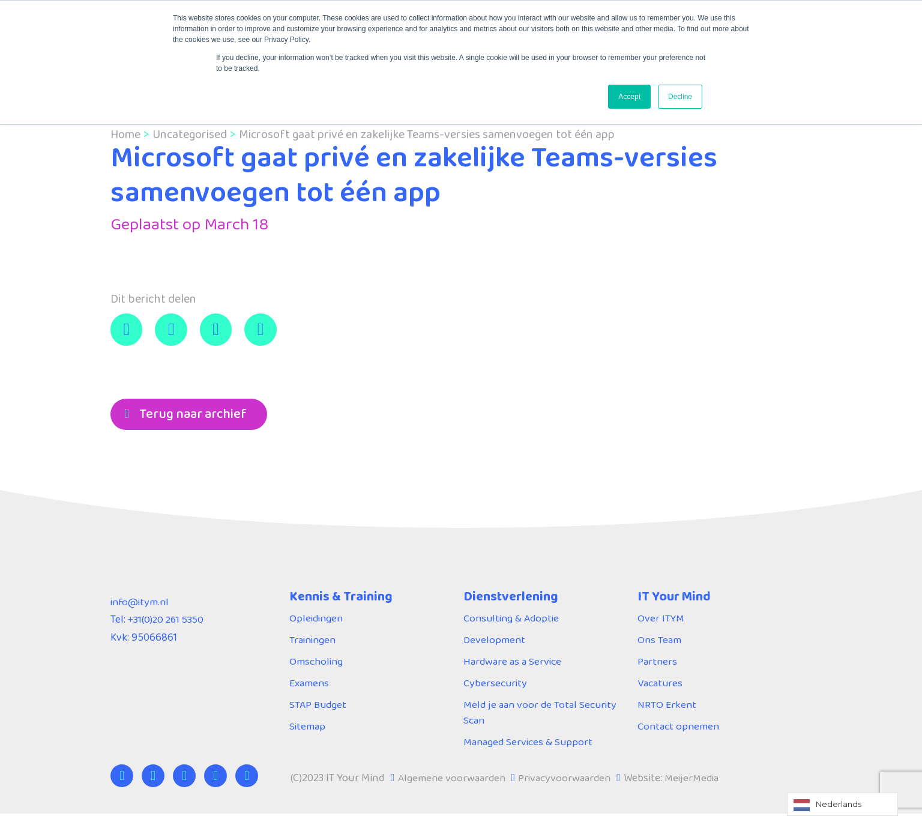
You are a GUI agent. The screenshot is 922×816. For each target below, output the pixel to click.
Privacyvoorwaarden (567, 780)
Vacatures (660, 684)
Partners (657, 663)
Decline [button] (680, 96)
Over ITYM (661, 619)
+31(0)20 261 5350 (168, 621)
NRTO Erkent (667, 706)
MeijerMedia (697, 780)
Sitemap (307, 728)
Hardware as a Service (512, 663)
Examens (310, 684)
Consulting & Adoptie (513, 619)
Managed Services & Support (529, 744)
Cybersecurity (495, 684)
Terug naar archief (193, 415)
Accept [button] (629, 96)
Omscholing (317, 663)
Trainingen (314, 641)
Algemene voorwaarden (453, 780)
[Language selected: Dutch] (842, 804)
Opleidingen (317, 619)
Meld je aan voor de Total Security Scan (541, 714)
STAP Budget (319, 706)
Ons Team (659, 641)
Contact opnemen (679, 728)
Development (494, 641)
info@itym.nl (141, 603)
